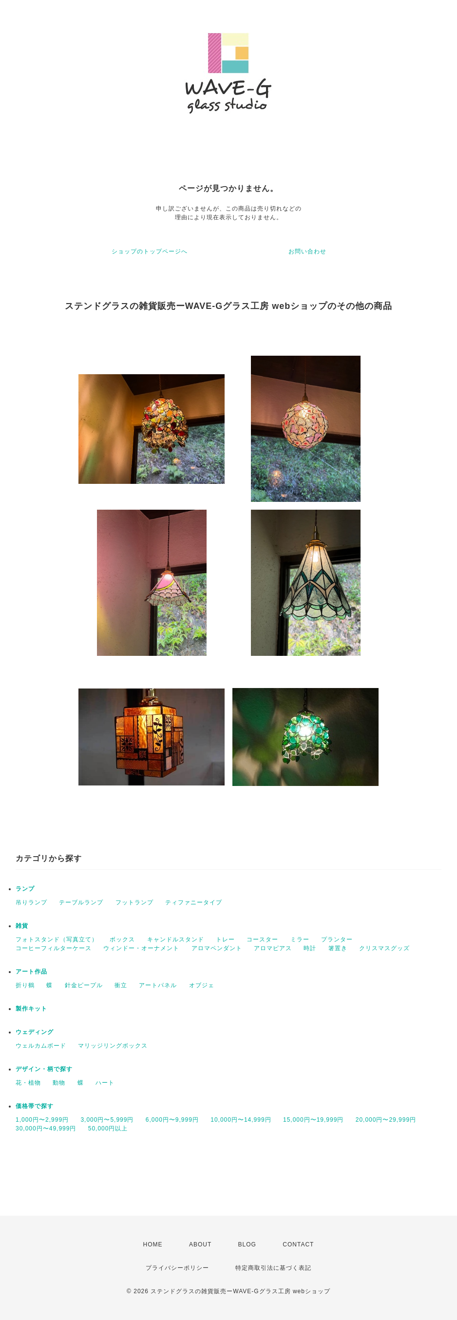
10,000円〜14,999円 (240, 1119)
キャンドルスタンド (175, 939)
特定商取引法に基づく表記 (273, 1267)
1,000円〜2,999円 (42, 1119)
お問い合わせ (307, 251)
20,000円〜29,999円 (386, 1119)
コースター (262, 939)
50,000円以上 (108, 1128)
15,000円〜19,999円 (313, 1119)
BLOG (247, 1244)
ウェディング (35, 1032)
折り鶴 (25, 985)
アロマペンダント (216, 948)
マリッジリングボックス (113, 1045)
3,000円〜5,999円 (106, 1119)
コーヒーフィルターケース (54, 948)
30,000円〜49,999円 (46, 1128)
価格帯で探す (35, 1106)
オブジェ (201, 985)
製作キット (31, 1008)
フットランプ (134, 902)
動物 (59, 1082)
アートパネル (158, 985)
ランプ (25, 888)
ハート (104, 1082)
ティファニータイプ (193, 902)
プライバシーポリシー (177, 1267)
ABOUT (200, 1244)
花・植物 (28, 1082)
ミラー (299, 939)
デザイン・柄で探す (44, 1069)
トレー (225, 939)
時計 (310, 948)
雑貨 (22, 925)
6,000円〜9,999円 (172, 1119)
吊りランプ (31, 902)
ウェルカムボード (41, 1045)
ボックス (122, 939)
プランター (337, 939)
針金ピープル (84, 985)
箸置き (337, 948)
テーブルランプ (81, 902)
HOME (153, 1244)
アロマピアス (273, 948)
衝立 (120, 985)
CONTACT (298, 1244)
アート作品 (31, 971)
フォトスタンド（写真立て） (57, 939)
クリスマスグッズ (384, 948)
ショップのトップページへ (150, 251)
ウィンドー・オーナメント (141, 948)
